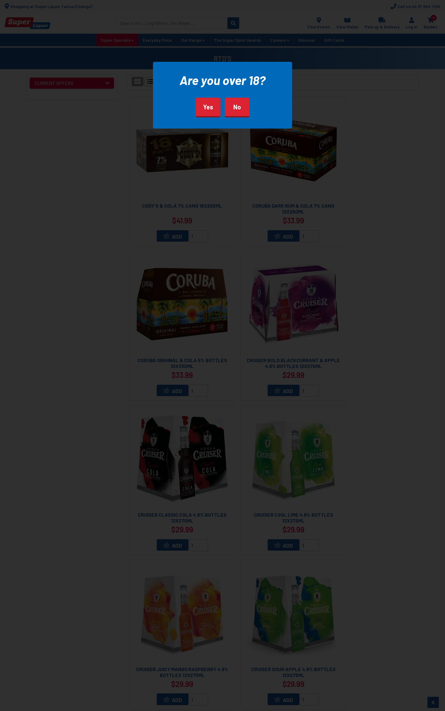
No (237, 107)
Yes (208, 107)
